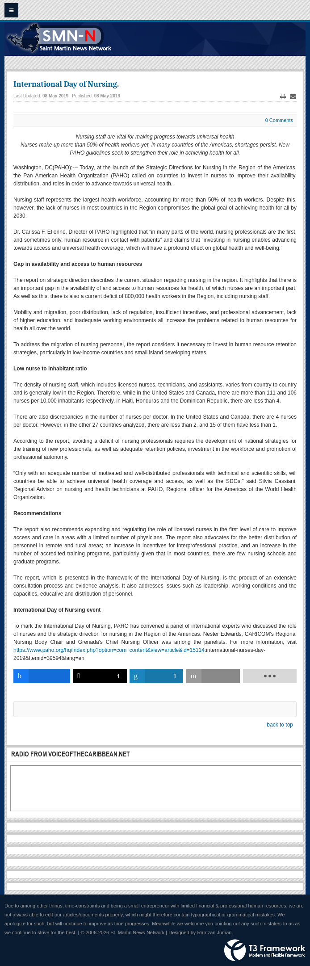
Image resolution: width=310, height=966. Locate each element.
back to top (280, 725)
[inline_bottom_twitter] (99, 676)
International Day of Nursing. (66, 84)
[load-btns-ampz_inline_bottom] (270, 676)
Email (293, 96)
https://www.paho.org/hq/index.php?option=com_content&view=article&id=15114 (109, 650)
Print (283, 96)
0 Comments (279, 120)
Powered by (265, 950)
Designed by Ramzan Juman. (200, 932)
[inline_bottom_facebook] (41, 676)
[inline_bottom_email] (213, 676)
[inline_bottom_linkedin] (156, 676)
